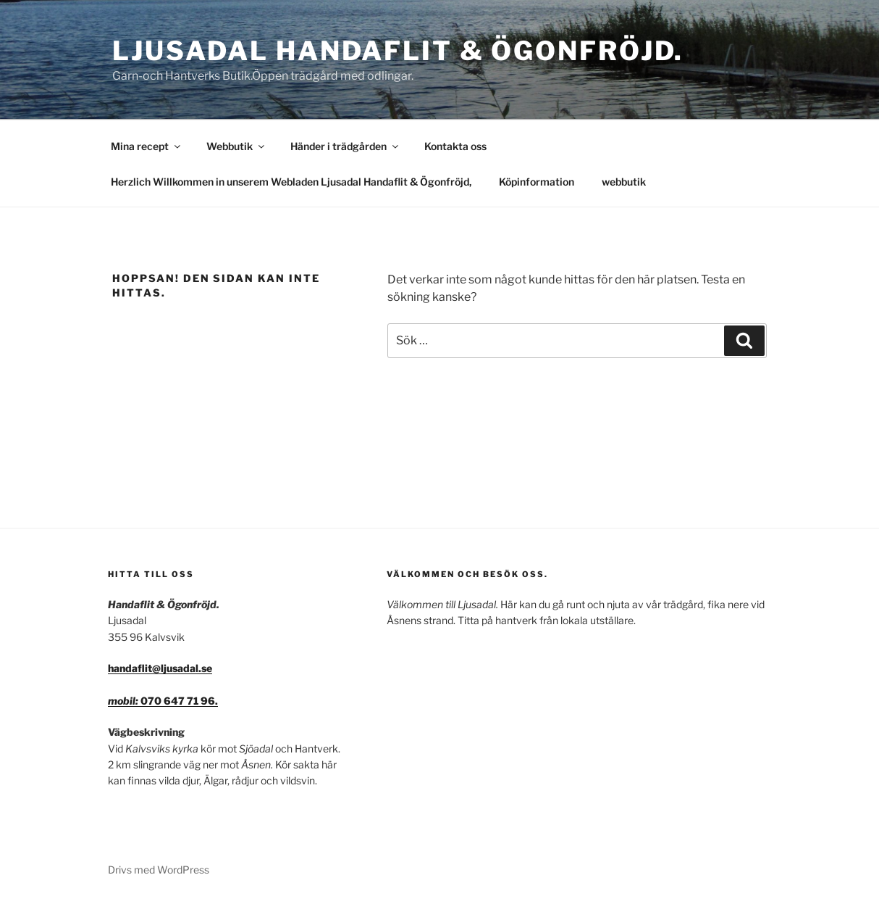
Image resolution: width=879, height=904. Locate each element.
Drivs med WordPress (158, 869)
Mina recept (146, 146)
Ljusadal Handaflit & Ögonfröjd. (398, 51)
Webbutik (236, 146)
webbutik (624, 181)
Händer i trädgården (345, 146)
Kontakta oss (455, 146)
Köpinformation (536, 181)
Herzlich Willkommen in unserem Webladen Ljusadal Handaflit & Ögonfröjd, (291, 181)
